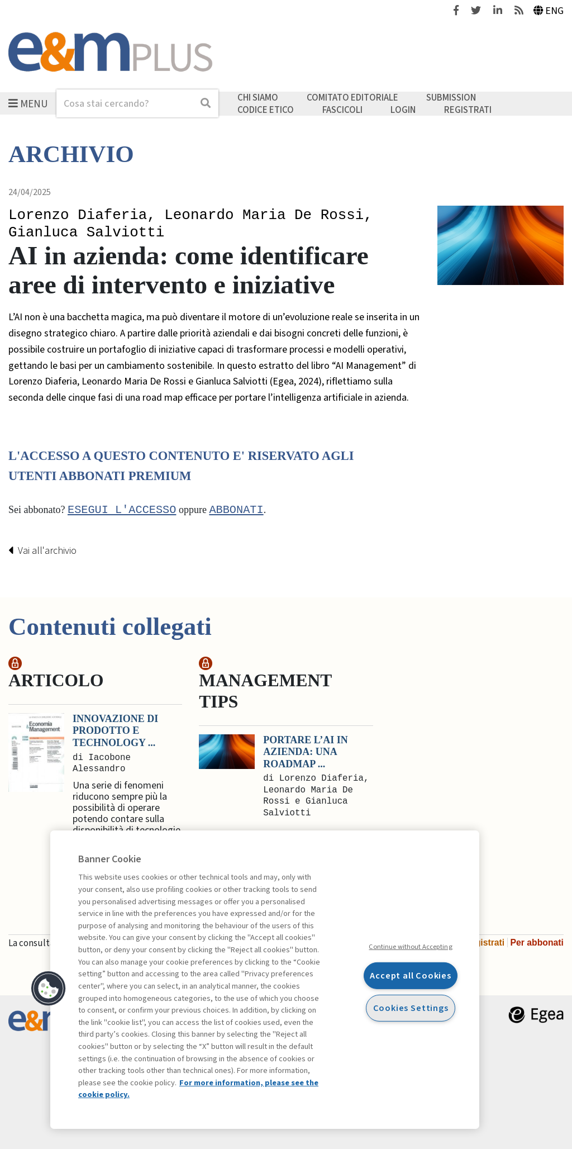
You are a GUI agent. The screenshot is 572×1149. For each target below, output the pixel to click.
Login (403, 109)
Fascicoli (342, 109)
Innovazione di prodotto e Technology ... (115, 730)
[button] (48, 988)
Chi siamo (257, 98)
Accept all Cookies (410, 975)
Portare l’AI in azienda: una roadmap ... (305, 752)
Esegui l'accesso (122, 510)
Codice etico (265, 109)
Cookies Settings (411, 1007)
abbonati (236, 510)
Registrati (468, 109)
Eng (548, 11)
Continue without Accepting (410, 947)
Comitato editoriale (352, 98)
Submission (451, 98)
